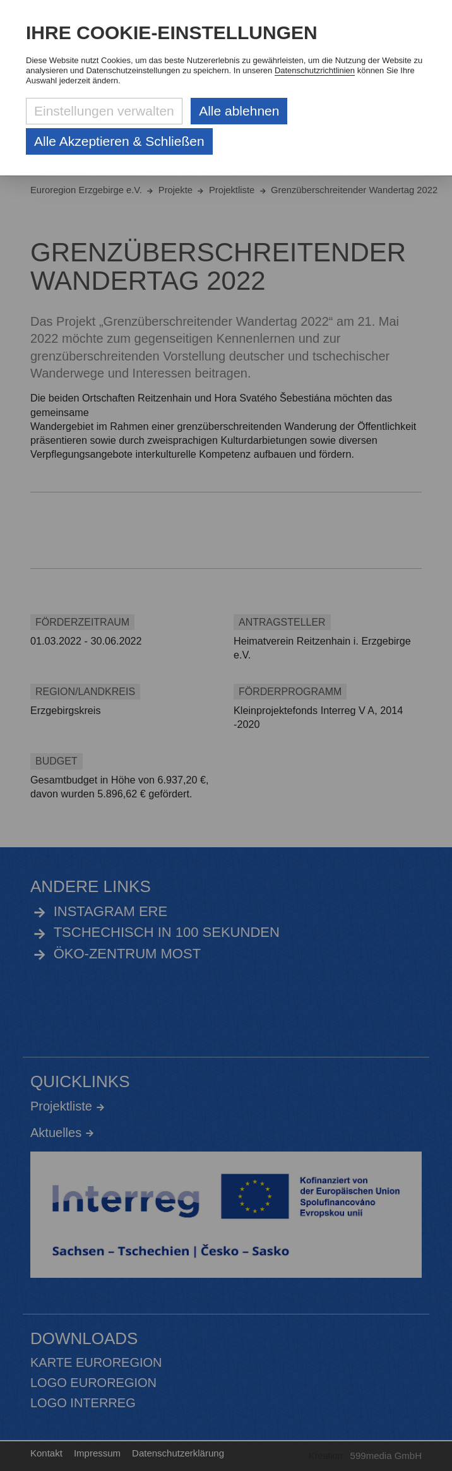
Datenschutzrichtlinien (315, 70)
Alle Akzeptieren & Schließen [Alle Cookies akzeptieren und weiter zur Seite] (119, 141)
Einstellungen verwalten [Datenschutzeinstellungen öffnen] (104, 111)
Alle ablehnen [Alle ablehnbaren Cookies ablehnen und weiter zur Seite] (239, 111)
